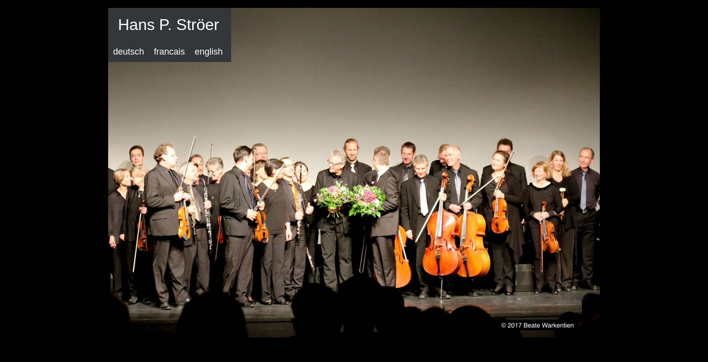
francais (169, 52)
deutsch (128, 52)
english (209, 52)
